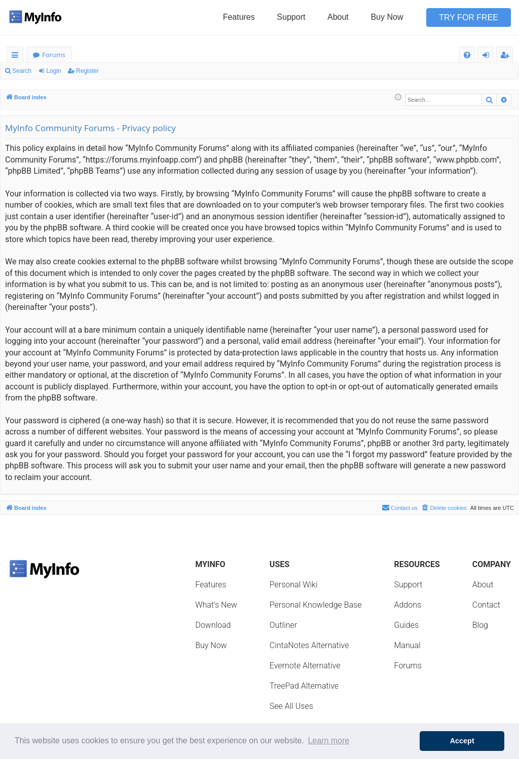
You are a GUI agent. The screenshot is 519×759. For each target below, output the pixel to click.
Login (53, 70)
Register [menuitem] (506, 56)
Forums (53, 54)
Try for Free (468, 17)
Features (239, 17)
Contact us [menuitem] (400, 507)
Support (291, 17)
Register (87, 70)
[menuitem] (467, 55)
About (338, 17)
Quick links (17, 56)
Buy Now (386, 17)
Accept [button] (462, 741)
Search (21, 70)
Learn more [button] (328, 740)
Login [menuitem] (488, 56)
